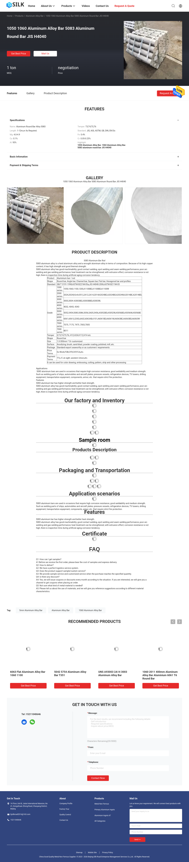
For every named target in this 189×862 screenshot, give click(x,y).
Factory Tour (64, 809)
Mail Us (45, 53)
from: (91, 747)
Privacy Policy (107, 853)
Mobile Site (92, 853)
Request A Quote (169, 93)
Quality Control (65, 815)
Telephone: (93, 762)
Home (9, 16)
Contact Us (63, 820)
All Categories (100, 821)
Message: (92, 713)
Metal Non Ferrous (102, 804)
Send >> (137, 840)
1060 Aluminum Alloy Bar (90, 610)
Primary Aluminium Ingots (105, 810)
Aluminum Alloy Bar (35, 16)
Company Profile (65, 804)
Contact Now (98, 778)
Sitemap (79, 853)
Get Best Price (18, 53)
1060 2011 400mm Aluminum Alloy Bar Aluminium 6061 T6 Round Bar (160, 675)
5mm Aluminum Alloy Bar (31, 610)
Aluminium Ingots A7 (103, 815)
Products (19, 16)
